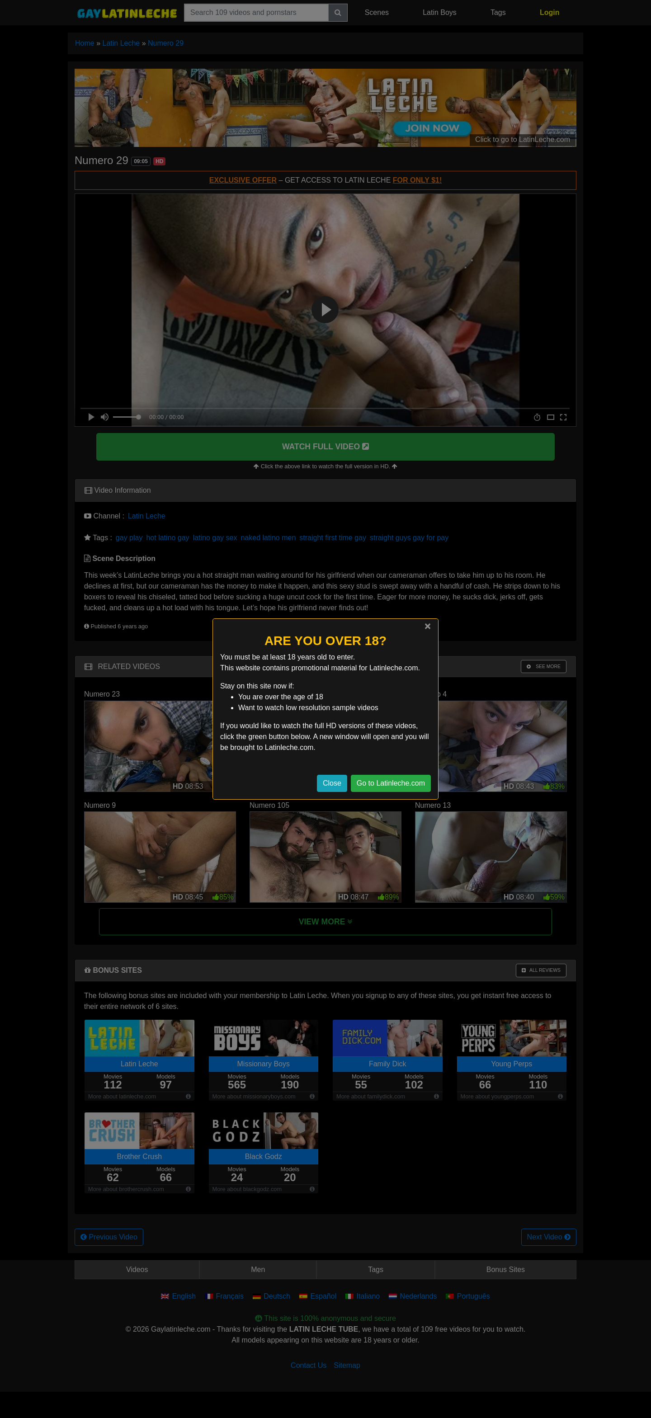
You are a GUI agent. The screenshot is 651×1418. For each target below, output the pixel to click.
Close (332, 783)
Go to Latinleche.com (391, 783)
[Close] (427, 626)
